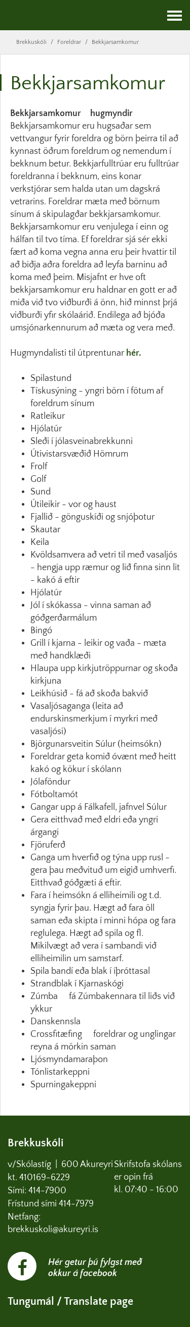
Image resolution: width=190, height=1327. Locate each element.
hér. (133, 353)
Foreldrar (69, 42)
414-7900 (48, 1191)
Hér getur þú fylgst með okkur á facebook (95, 1268)
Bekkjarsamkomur (115, 42)
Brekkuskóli (31, 42)
